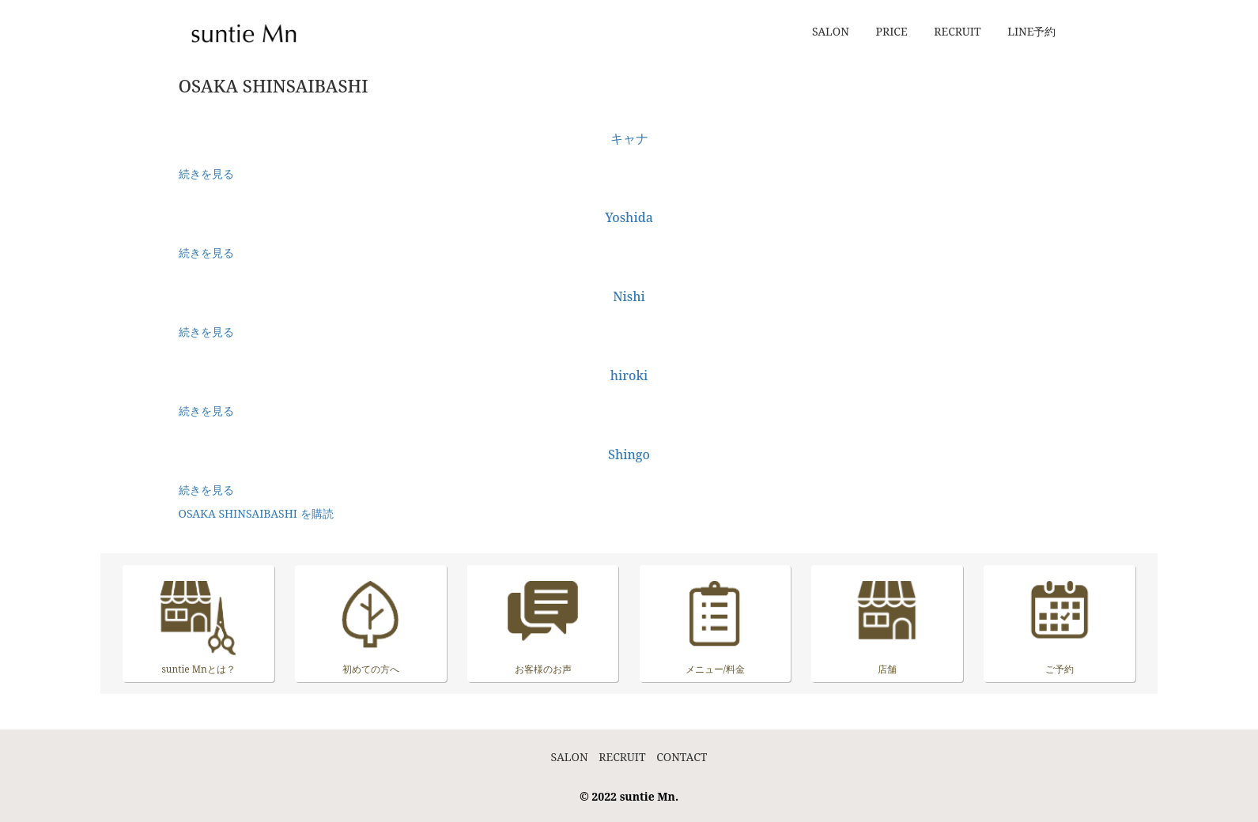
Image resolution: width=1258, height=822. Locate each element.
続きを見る (206, 173)
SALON (830, 31)
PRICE (892, 31)
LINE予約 (1031, 31)
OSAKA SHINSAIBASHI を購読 (256, 513)
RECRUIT (957, 31)
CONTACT (681, 756)
